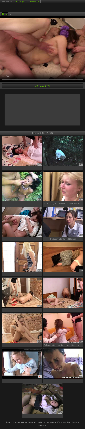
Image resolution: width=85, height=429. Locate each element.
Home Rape (34, 1)
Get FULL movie (42, 86)
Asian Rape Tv (21, 1)
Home (5, 14)
